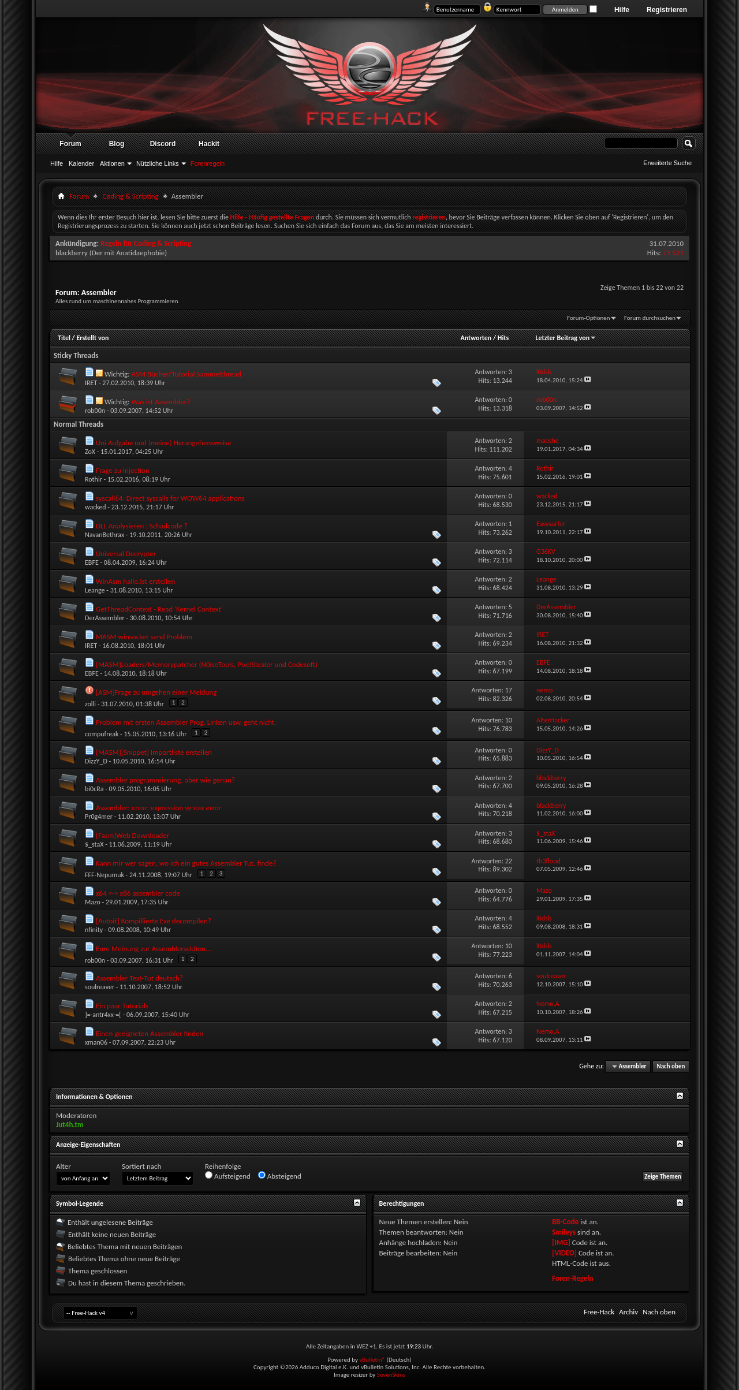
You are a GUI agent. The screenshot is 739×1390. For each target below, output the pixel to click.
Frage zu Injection (123, 470)
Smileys (564, 1232)
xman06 (96, 1042)
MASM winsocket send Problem (144, 636)
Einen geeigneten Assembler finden (149, 1033)
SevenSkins (391, 1374)
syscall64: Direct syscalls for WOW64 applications (170, 498)
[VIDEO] (564, 1253)
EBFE (92, 562)
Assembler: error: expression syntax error (158, 807)
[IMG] (561, 1242)
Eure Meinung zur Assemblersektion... (153, 948)
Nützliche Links (157, 163)
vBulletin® (372, 1359)
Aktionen (112, 163)
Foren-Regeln (572, 1278)
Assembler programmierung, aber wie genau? (165, 780)
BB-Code (565, 1221)
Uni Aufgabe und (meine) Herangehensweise (163, 442)
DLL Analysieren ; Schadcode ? (142, 525)
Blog (117, 144)
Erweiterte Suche (667, 162)
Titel (64, 338)
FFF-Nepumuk (104, 875)
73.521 (673, 252)
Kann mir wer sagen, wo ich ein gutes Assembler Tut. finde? (186, 863)
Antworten (475, 338)
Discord (163, 144)
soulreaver (99, 987)
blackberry (71, 252)
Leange (95, 590)
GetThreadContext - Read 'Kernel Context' (159, 609)
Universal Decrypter (126, 553)
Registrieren (667, 10)
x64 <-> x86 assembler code (138, 893)
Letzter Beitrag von (566, 338)
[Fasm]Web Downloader (132, 835)
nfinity (94, 930)
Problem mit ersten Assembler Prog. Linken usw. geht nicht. (186, 722)
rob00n (95, 411)
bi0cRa (94, 789)
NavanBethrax (104, 535)
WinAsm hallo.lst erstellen (135, 581)
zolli (90, 704)
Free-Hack (599, 1311)
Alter (63, 1166)
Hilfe (621, 10)
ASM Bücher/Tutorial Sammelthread (186, 374)
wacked (95, 507)
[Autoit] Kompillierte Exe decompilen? (153, 920)
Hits (503, 338)
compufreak (101, 734)
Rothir (93, 479)
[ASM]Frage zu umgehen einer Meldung (156, 692)
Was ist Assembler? (160, 401)
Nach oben (670, 1066)
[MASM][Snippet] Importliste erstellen (154, 752)
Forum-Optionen (588, 318)
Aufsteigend (228, 1175)
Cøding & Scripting (130, 196)
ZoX (90, 452)
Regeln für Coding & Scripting (145, 243)
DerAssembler (105, 618)
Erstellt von (92, 338)
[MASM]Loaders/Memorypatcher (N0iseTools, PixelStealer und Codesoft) (207, 664)
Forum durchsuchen (649, 318)
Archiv (628, 1311)
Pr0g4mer (99, 817)
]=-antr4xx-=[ (103, 1015)
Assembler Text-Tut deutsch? (139, 978)
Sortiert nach (141, 1166)
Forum (70, 144)
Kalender (81, 163)
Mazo (92, 902)
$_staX (94, 844)
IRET (91, 383)
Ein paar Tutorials (122, 1005)
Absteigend (279, 1175)
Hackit (209, 144)
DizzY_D (96, 761)
